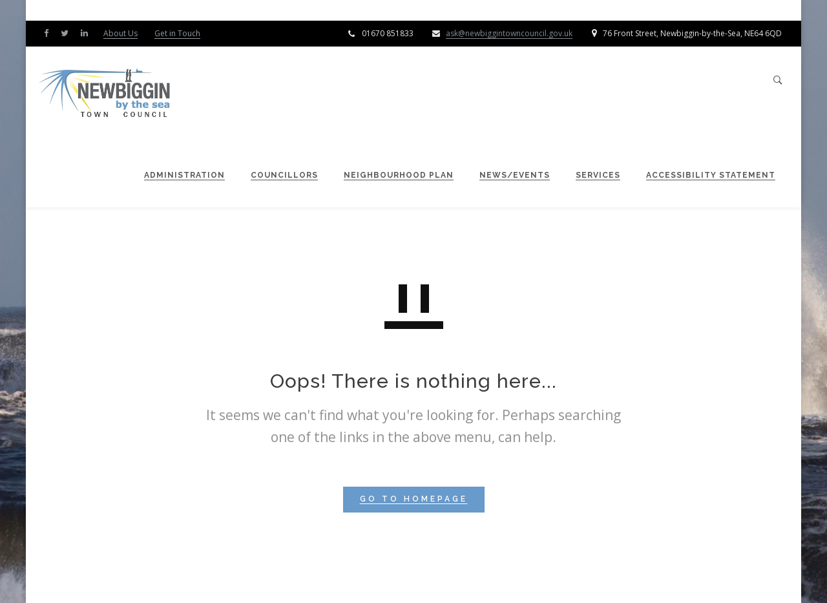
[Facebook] (49, 32)
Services (591, 175)
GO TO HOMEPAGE (414, 498)
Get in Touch (177, 33)
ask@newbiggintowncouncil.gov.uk (509, 33)
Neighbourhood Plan (392, 175)
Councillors (277, 175)
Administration (178, 175)
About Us (120, 33)
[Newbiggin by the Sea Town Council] (111, 94)
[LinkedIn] (87, 32)
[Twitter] (67, 32)
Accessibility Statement (704, 175)
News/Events (508, 175)
